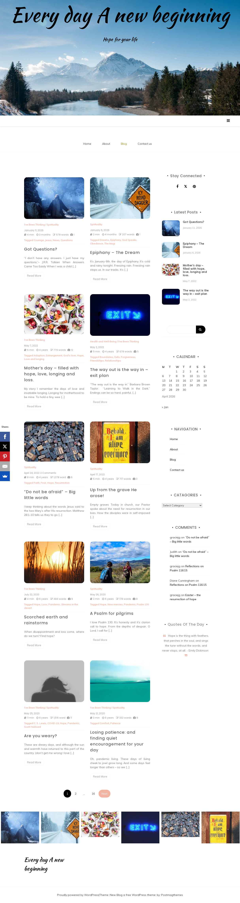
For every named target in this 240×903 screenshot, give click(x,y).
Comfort (104, 723)
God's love (69, 355)
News (56, 240)
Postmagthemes (172, 895)
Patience (115, 723)
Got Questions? (40, 249)
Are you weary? (40, 736)
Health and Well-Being (103, 341)
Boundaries (106, 357)
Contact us (145, 143)
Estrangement (54, 355)
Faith (37, 482)
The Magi (109, 243)
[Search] (186, 329)
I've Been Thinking (34, 224)
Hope (80, 355)
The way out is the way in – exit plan (196, 292)
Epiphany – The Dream (115, 252)
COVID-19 (53, 723)
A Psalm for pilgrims (112, 613)
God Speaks (129, 239)
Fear (43, 482)
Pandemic (54, 604)
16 (93, 793)
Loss (44, 604)
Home (87, 143)
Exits (117, 357)
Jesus (48, 240)
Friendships (97, 360)
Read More (34, 275)
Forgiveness (128, 357)
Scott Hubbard (32, 726)
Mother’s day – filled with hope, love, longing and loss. (51, 374)
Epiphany (115, 239)
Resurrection (62, 482)
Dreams (104, 239)
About (106, 143)
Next (104, 793)
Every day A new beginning (120, 15)
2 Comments (48, 473)
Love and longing (34, 359)
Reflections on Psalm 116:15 (188, 585)
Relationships (113, 360)
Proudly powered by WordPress (78, 895)
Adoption (39, 355)
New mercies (115, 604)
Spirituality (53, 224)
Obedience (96, 243)
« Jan (165, 407)
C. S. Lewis (40, 723)
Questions (67, 240)
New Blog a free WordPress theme (132, 895)
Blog (124, 143)
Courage (39, 240)
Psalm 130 (143, 604)
